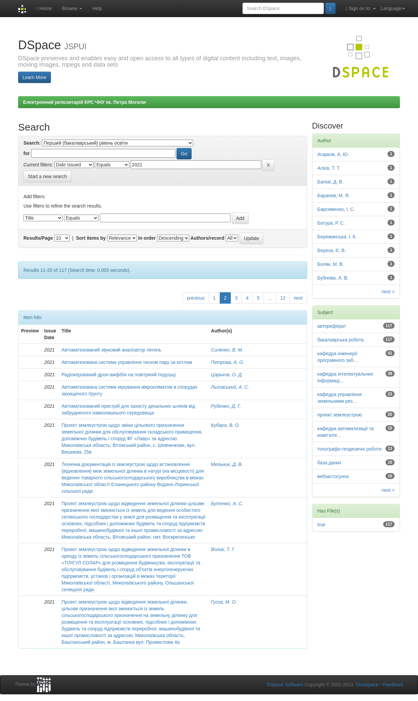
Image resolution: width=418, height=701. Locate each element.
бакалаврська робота (341, 339)
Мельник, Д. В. (227, 464)
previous (196, 298)
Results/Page (38, 238)
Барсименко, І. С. (336, 209)
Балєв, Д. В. (331, 181)
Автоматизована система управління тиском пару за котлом (127, 362)
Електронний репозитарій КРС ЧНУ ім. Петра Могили (84, 102)
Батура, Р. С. (331, 223)
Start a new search (47, 176)
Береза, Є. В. (332, 250)
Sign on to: (361, 8)
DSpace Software (285, 684)
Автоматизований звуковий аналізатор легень (111, 350)
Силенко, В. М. (227, 350)
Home (44, 8)
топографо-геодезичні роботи (349, 449)
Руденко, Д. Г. (226, 406)
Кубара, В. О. (225, 425)
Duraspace (367, 684)
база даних (330, 462)
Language (393, 8)
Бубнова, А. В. (333, 278)
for (26, 153)
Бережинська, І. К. (337, 236)
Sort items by (91, 238)
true (322, 524)
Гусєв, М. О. (224, 602)
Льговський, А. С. (230, 387)
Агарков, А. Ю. (333, 154)
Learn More (34, 77)
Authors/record (207, 238)
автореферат (332, 326)
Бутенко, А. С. (227, 503)
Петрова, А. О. (227, 362)
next (298, 298)
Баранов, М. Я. (334, 195)
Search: (32, 143)
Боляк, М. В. (331, 264)
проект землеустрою (340, 414)
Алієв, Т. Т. (329, 168)
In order (147, 238)
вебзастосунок (333, 476)
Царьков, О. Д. (227, 374)
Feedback (393, 684)
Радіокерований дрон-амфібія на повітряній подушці (119, 374)
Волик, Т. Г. (223, 549)
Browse (72, 8)
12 (282, 298)
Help (97, 8)
